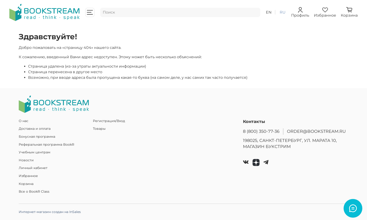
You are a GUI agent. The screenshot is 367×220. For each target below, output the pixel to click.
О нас (23, 121)
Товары (99, 128)
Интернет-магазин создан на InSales (50, 212)
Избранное (28, 176)
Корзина (26, 184)
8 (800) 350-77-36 (261, 131)
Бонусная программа (37, 136)
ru (283, 12)
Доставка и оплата (35, 128)
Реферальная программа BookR (46, 144)
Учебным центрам (34, 152)
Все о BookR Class (34, 191)
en (269, 12)
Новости (26, 160)
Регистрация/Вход (109, 121)
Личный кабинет (33, 168)
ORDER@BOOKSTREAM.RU (316, 131)
